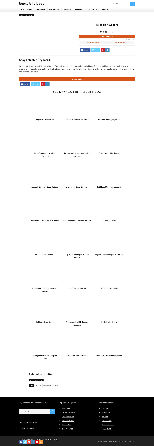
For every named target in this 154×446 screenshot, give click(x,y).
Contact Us (122, 441)
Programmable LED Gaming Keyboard (77, 324)
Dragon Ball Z (106, 429)
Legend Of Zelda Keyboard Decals (109, 255)
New (22, 9)
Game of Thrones (108, 425)
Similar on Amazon (93, 42)
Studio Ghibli (106, 413)
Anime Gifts (66, 409)
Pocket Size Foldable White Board (45, 221)
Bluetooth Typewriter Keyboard (109, 356)
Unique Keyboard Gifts (50, 385)
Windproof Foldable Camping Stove (45, 358)
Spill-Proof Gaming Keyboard (109, 188)
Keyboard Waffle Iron (45, 120)
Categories (92, 9)
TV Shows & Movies (68, 413)
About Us (105, 9)
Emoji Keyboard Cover (77, 289)
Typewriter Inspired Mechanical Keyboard (77, 155)
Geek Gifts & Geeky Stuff (26, 15)
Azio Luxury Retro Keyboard (77, 188)
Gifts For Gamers (68, 417)
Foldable (38, 385)
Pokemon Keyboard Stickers (77, 120)
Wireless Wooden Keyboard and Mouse (45, 290)
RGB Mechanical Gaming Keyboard (77, 221)
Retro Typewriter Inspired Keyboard (45, 155)
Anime (30, 9)
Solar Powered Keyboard (109, 154)
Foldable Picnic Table (109, 289)
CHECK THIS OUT (117, 36)
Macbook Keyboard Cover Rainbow (45, 188)
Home (100, 441)
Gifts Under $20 (67, 429)
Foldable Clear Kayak (44, 323)
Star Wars (105, 417)
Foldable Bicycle (109, 221)
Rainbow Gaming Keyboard (109, 120)
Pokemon (105, 409)
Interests (67, 9)
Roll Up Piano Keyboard (45, 255)
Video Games (54, 9)
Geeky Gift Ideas (28, 428)
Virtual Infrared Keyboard (77, 356)
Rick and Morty (107, 421)
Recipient (79, 9)
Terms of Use (107, 441)
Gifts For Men (66, 425)
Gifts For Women (68, 421)
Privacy (115, 441)
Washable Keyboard (109, 323)
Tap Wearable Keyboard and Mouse (77, 256)
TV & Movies (41, 9)
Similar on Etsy (120, 42)
